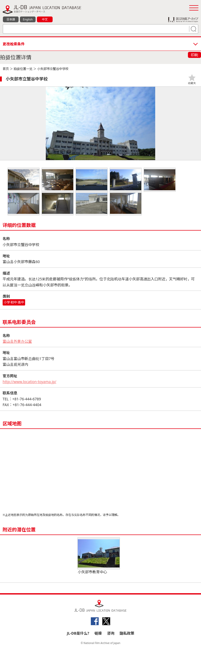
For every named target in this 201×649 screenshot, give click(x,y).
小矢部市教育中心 (99, 556)
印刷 (194, 54)
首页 (6, 69)
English (27, 19)
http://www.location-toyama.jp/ (29, 381)
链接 (98, 633)
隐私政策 (127, 633)
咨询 (110, 633)
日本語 (11, 19)
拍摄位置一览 (23, 69)
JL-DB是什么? (78, 633)
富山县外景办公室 (17, 341)
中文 (45, 19)
